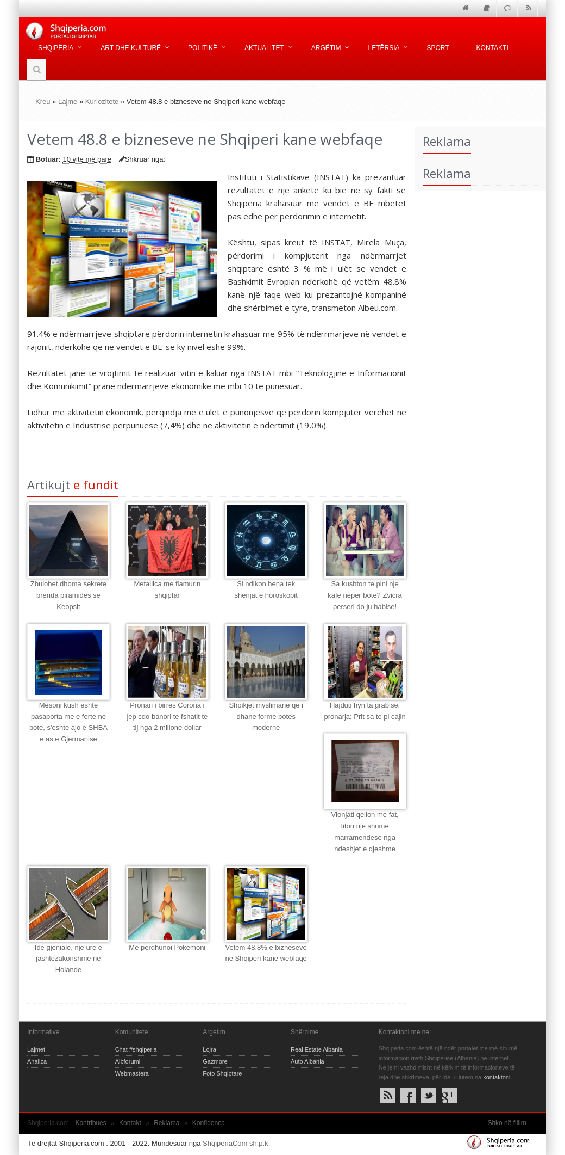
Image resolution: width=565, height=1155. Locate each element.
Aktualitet (264, 48)
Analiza (37, 1061)
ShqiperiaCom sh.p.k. (236, 1143)
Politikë (202, 48)
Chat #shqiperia (136, 1049)
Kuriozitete (101, 101)
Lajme (67, 101)
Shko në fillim (506, 1123)
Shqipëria (55, 48)
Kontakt (130, 1123)
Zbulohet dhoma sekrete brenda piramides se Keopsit (68, 595)
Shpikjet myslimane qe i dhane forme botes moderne (266, 716)
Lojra (209, 1049)
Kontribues (90, 1123)
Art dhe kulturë (131, 48)
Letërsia (383, 48)
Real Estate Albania (317, 1049)
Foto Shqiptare (222, 1073)
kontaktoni (496, 1077)
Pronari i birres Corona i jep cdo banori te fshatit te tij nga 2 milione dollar (167, 716)
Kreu (42, 101)
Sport (437, 48)
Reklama (166, 1123)
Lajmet (36, 1049)
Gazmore (215, 1061)
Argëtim (326, 48)
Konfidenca (208, 1123)
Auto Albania (307, 1061)
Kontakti (492, 48)
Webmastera (132, 1073)
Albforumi (127, 1061)
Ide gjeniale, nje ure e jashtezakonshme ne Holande (68, 958)
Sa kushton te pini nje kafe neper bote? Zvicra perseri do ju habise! (365, 595)
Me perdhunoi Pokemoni (167, 947)
